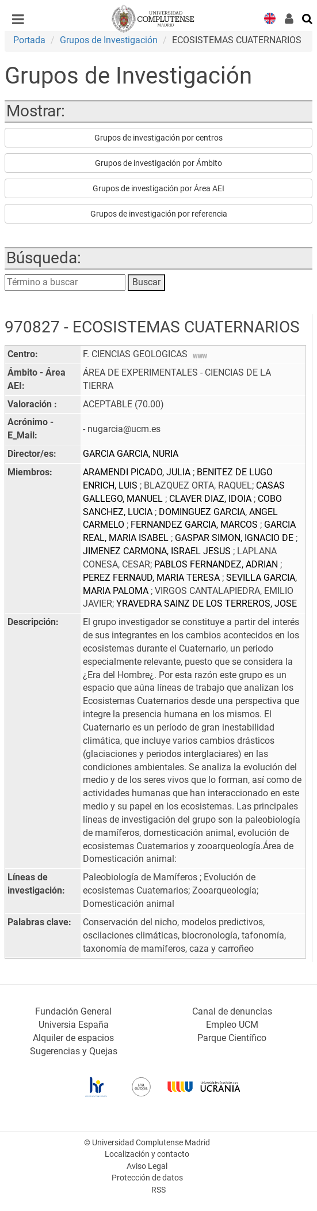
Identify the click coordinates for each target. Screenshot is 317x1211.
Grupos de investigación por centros (158, 137)
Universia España (74, 1024)
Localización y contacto (147, 1154)
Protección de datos (147, 1178)
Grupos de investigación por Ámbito (158, 163)
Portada (29, 40)
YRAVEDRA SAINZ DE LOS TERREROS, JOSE (206, 603)
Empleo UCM (232, 1024)
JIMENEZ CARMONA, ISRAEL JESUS (158, 551)
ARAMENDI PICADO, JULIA (138, 472)
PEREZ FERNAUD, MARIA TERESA (152, 577)
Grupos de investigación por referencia (158, 213)
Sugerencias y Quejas (73, 1051)
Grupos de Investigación (109, 40)
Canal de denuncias (232, 1011)
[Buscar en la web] (308, 18)
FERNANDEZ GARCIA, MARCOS (195, 524)
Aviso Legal (147, 1166)
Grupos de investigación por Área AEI (158, 188)
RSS (158, 1190)
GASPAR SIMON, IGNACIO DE (235, 537)
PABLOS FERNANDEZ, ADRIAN (217, 564)
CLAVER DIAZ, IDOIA (211, 498)
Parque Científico (231, 1037)
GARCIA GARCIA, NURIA (130, 453)
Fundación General (73, 1011)
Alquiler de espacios (73, 1037)
